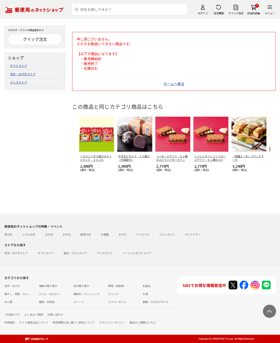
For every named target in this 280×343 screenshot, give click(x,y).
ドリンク (113, 294)
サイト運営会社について (33, 322)
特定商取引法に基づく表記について (73, 322)
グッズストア (18, 82)
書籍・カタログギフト (156, 302)
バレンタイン (167, 234)
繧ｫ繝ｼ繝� (253, 13)
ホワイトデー (193, 234)
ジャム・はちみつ (49, 294)
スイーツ (79, 302)
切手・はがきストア (23, 74)
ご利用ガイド (12, 314)
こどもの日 (28, 234)
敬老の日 (85, 234)
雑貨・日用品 (47, 302)
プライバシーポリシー (112, 322)
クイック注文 (235, 13)
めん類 (8, 302)
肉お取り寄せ (81, 286)
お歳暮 (105, 234)
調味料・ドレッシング (87, 294)
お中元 (67, 234)
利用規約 (9, 322)
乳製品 (146, 286)
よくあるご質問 (33, 314)
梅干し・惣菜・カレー (17, 294)
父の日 (49, 234)
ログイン (203, 13)
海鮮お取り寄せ (48, 286)
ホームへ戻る (173, 83)
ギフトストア (18, 66)
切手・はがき (12, 286)
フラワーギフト (117, 302)
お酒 (145, 294)
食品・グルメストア (75, 253)
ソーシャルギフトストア (136, 253)
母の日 (8, 234)
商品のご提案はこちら (143, 322)
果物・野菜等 (116, 286)
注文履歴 (219, 13)
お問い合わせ (55, 314)
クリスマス (142, 234)
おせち (122, 234)
